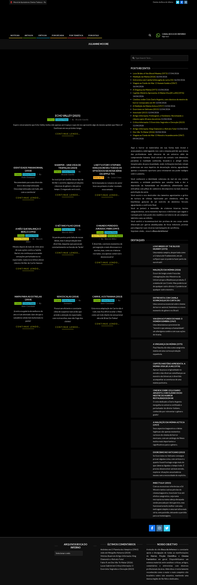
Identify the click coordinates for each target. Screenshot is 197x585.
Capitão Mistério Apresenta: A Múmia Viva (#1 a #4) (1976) (158, 93)
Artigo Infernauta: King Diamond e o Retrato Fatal (155, 129)
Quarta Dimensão (21, 239)
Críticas (51, 120)
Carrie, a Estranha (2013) (107, 296)
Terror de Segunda (115, 236)
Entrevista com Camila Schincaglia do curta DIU (153, 80)
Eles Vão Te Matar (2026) (144, 132)
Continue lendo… (68, 134)
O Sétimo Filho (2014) (67, 225)
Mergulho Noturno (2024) (119, 553)
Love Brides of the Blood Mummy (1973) (150, 73)
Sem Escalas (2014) (68, 296)
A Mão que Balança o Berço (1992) (28, 230)
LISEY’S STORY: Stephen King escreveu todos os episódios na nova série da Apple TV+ (107, 169)
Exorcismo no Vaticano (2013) (146, 109)
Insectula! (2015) (140, 112)
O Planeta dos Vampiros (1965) (124, 549)
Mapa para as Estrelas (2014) (28, 298)
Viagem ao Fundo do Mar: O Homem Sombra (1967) (155, 83)
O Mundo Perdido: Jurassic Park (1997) (107, 227)
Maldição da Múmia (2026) (144, 76)
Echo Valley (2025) (67, 115)
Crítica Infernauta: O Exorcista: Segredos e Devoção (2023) (159, 122)
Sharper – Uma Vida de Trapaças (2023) (67, 166)
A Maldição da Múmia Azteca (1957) (148, 106)
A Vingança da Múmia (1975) (145, 89)
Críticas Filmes (62, 120)
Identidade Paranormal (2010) (28, 169)
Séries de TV (99, 177)
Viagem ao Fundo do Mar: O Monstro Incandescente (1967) (158, 135)
